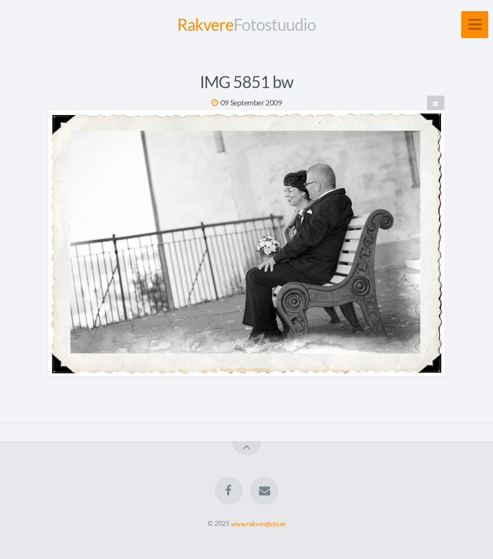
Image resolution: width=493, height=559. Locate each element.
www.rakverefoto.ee (258, 523)
